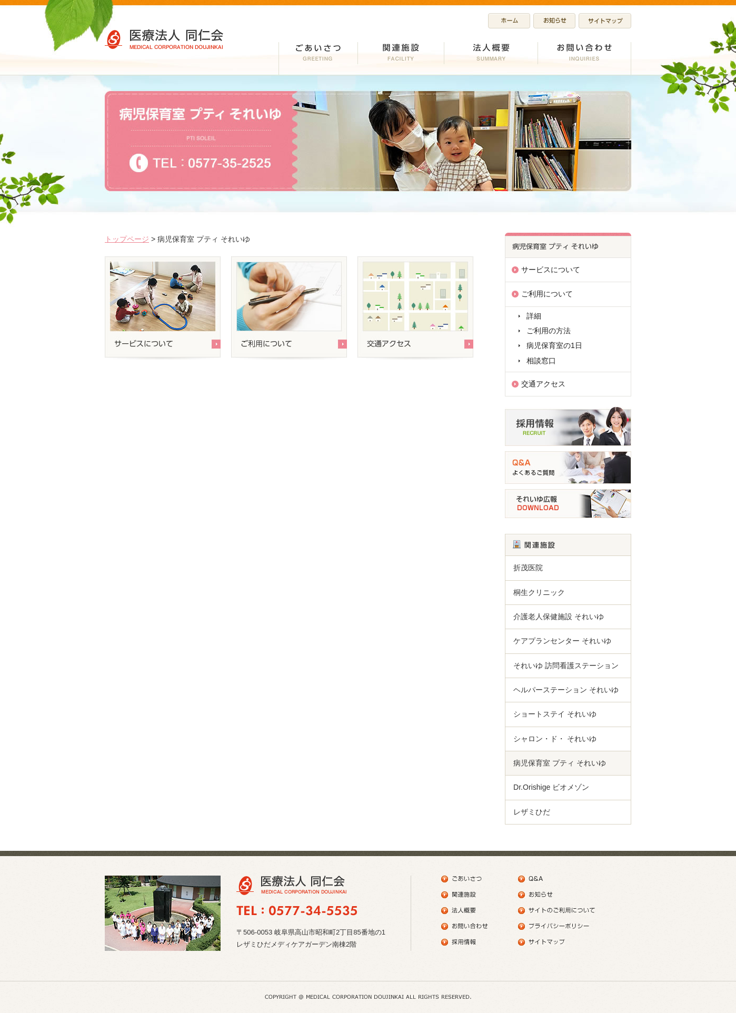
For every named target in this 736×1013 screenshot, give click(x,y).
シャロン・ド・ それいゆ (554, 738)
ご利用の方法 (548, 330)
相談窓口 (541, 360)
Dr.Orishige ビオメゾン (551, 787)
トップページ (127, 239)
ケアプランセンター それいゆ (562, 641)
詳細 (533, 316)
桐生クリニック (539, 592)
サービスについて (550, 269)
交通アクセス (543, 384)
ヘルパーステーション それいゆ (566, 690)
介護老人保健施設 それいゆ (558, 616)
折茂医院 (528, 567)
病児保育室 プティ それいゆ (559, 763)
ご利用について (547, 294)
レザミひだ (531, 812)
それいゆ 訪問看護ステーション (566, 665)
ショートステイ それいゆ (554, 714)
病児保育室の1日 (554, 345)
